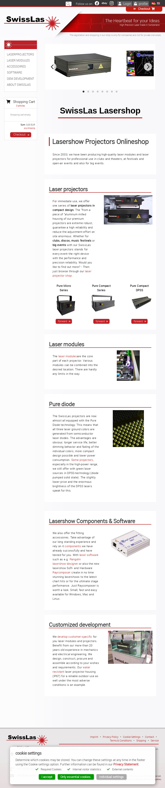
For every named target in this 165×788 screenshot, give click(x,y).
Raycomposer (62, 572)
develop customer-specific (74, 636)
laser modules (67, 356)
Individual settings (111, 777)
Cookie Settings (131, 737)
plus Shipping (29, 128)
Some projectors (82, 460)
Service (155, 740)
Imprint (94, 737)
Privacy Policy (110, 737)
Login (124, 3)
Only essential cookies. (75, 777)
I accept (46, 777)
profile (141, 3)
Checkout (144, 9)
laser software (89, 555)
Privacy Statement (125, 764)
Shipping (141, 740)
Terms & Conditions (121, 740)
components (73, 546)
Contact (149, 737)
